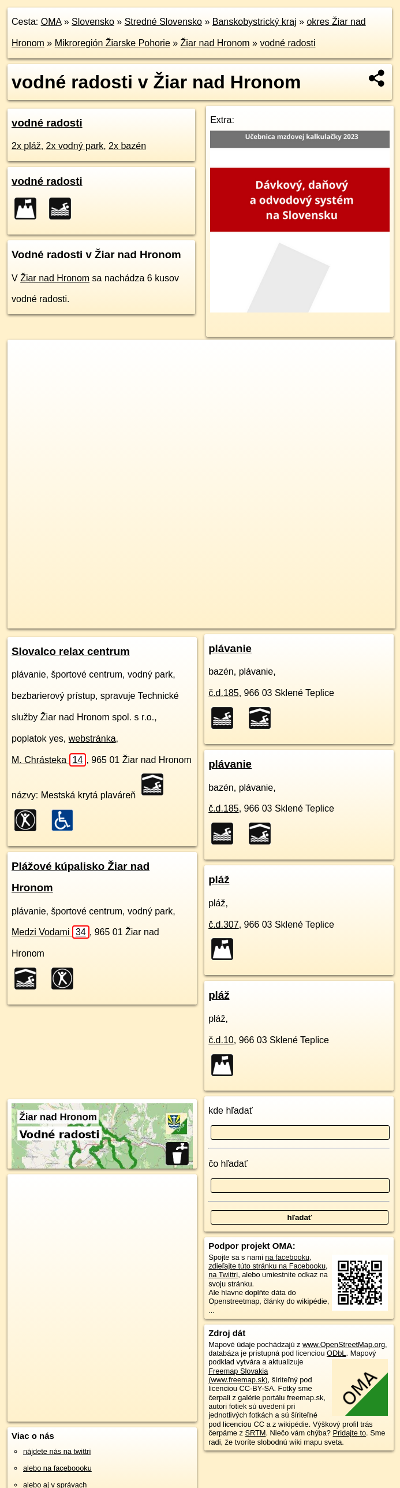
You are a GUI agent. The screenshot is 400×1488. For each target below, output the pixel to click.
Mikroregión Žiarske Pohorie (112, 43)
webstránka (92, 738)
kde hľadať (230, 1110)
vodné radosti (287, 43)
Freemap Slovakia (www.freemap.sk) (238, 1375)
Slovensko (93, 22)
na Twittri (223, 1274)
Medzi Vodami (50, 932)
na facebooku (287, 1257)
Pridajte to (349, 1433)
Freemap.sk (243, 619)
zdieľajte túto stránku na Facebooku (267, 1266)
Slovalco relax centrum (71, 651)
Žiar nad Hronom (215, 43)
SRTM (255, 1433)
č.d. (223, 693)
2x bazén (127, 146)
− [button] (27, 377)
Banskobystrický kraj (254, 22)
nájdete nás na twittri (57, 1451)
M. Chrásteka (49, 760)
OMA (51, 22)
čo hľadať (228, 1164)
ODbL (336, 1353)
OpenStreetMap (183, 619)
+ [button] (27, 359)
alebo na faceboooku (57, 1468)
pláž (218, 879)
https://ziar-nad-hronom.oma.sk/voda (336, 619)
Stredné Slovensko (163, 22)
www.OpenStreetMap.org (343, 1344)
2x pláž (26, 146)
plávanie (230, 648)
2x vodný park (75, 146)
